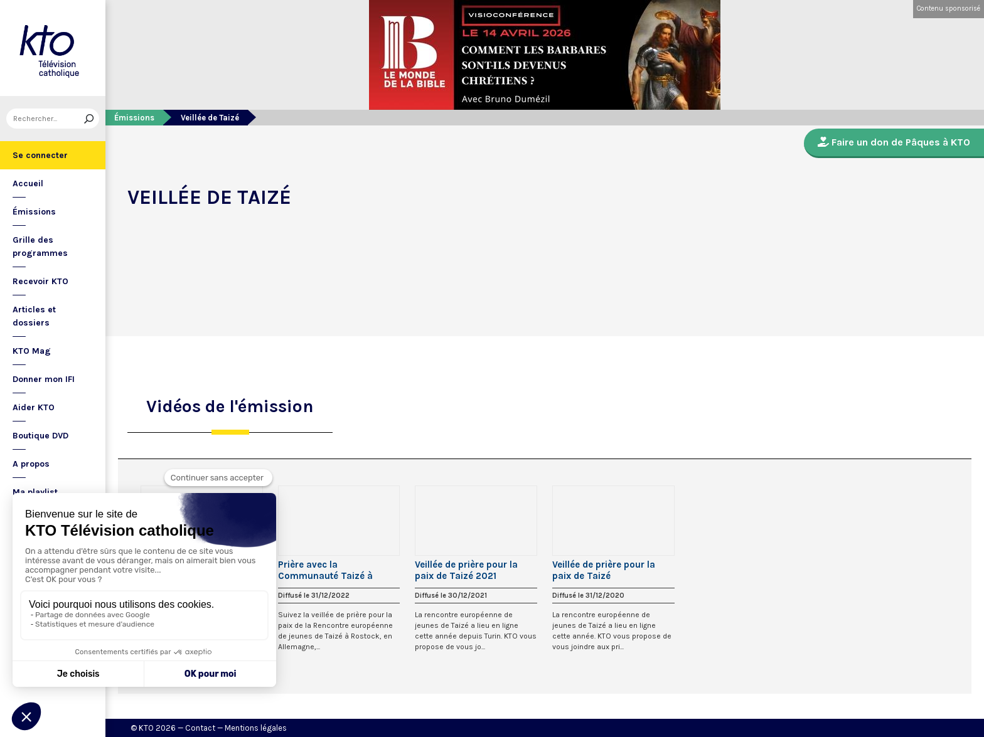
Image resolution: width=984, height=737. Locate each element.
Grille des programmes (40, 246)
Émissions (34, 211)
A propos (31, 464)
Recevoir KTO (40, 281)
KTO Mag (32, 351)
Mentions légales (256, 728)
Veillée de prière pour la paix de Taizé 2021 (466, 570)
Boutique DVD (40, 435)
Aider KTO (34, 407)
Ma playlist (35, 492)
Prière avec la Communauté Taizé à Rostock (325, 570)
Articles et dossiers (34, 316)
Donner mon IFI (44, 379)
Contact (200, 728)
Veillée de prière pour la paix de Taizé (603, 570)
